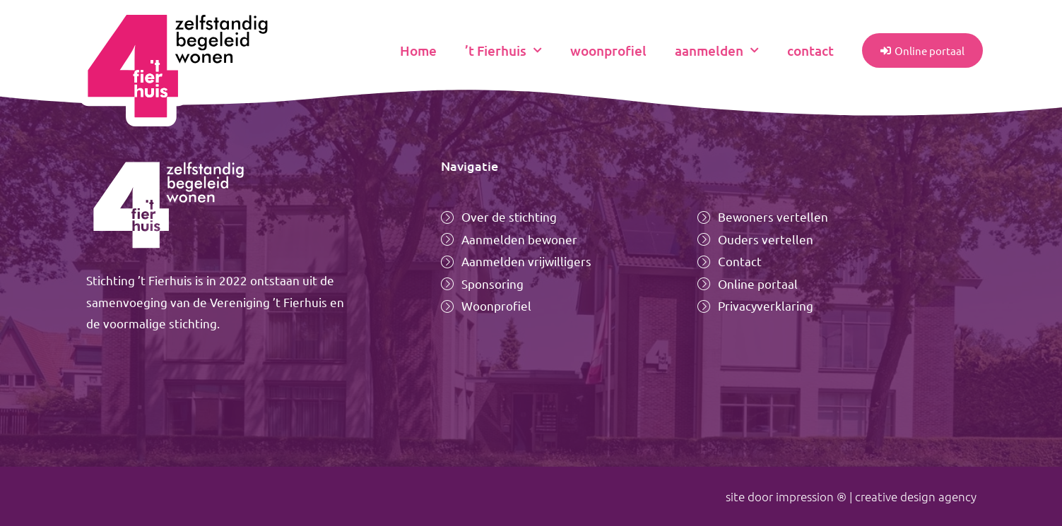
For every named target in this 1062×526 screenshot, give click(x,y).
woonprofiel (608, 50)
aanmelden (717, 50)
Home (418, 50)
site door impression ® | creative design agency (851, 496)
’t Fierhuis (503, 50)
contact (810, 50)
